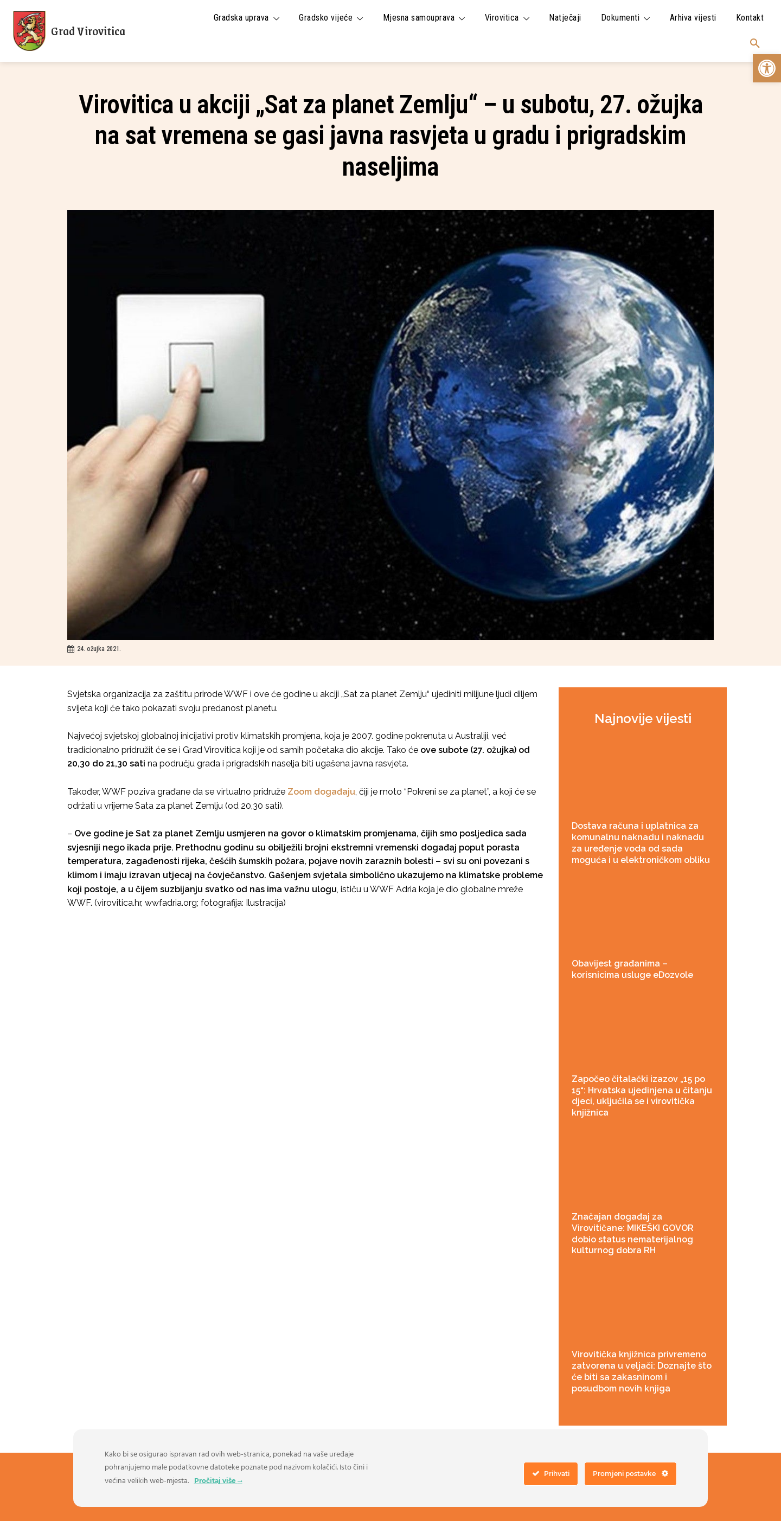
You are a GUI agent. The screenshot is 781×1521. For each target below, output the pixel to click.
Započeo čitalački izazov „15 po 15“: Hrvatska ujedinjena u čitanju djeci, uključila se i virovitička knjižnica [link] (642, 1096)
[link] (767, 68)
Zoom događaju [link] (321, 792)
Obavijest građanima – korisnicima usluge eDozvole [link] (632, 969)
